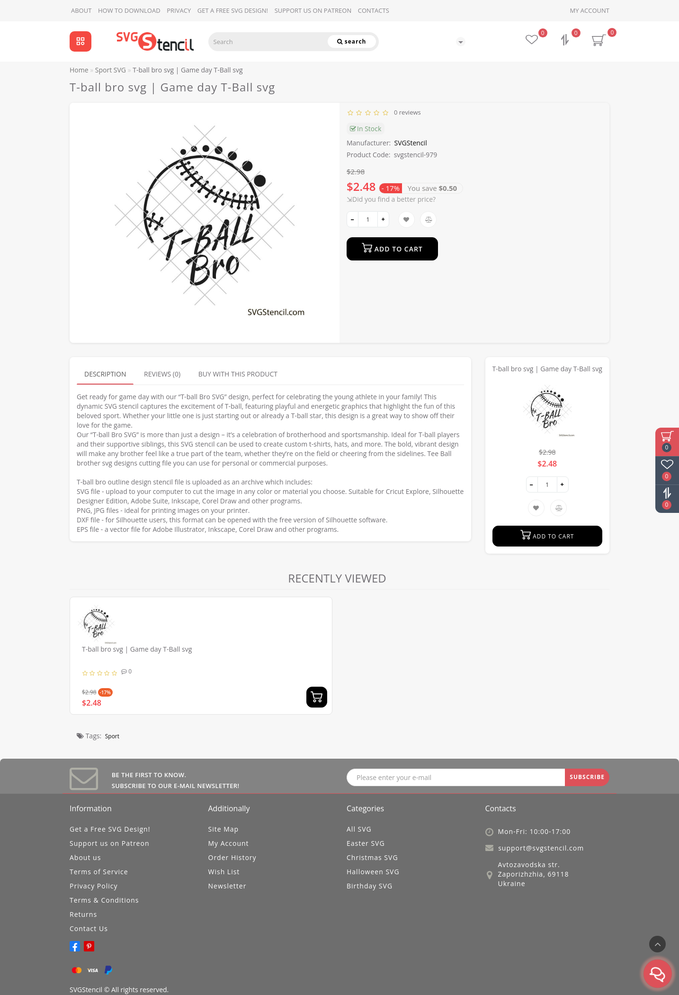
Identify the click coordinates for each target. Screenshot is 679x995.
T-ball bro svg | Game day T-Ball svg (137, 649)
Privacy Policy (93, 885)
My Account (589, 10)
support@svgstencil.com (541, 847)
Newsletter (227, 885)
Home (79, 69)
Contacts (373, 10)
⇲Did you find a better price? (391, 199)
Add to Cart (392, 247)
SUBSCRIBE (587, 777)
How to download (129, 10)
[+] (383, 219)
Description (105, 373)
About (81, 10)
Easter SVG (366, 843)
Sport (112, 736)
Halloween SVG (373, 871)
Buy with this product (237, 373)
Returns (83, 914)
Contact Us (89, 928)
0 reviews (406, 112)
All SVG (359, 829)
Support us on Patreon (313, 10)
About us (85, 857)
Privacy (179, 10)
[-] (352, 219)
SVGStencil (410, 142)
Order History (232, 857)
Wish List (224, 871)
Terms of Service (99, 871)
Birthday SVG (370, 885)
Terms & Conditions (104, 900)
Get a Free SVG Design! (232, 10)
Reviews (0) (162, 373)
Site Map (223, 829)
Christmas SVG (372, 857)
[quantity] (367, 219)
